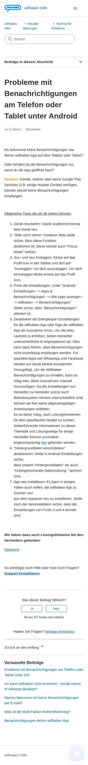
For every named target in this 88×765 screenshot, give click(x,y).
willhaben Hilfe (15, 755)
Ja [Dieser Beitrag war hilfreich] (31, 608)
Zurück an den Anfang (24, 646)
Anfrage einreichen (59, 631)
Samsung (11, 549)
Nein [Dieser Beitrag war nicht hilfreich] (56, 608)
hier (44, 442)
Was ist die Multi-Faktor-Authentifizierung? (37, 712)
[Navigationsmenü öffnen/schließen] (75, 8)
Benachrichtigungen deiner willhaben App (36, 720)
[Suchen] (40, 39)
